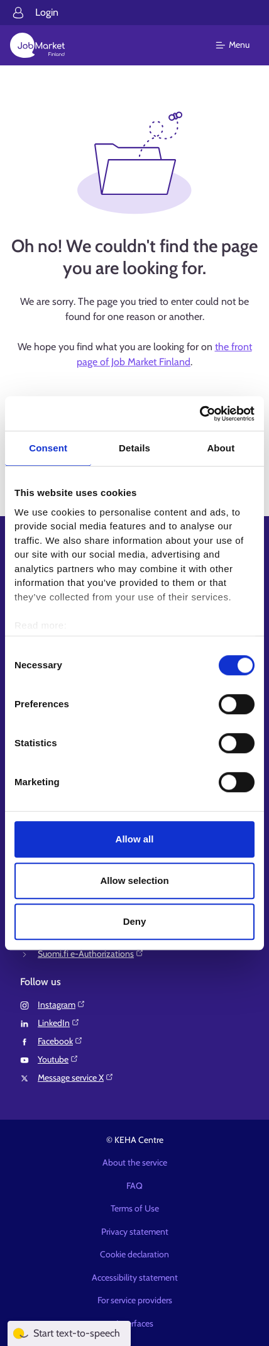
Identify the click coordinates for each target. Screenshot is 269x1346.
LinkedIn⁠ (59, 1023)
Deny (134, 921)
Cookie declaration (134, 1254)
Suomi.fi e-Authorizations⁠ (91, 953)
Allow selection (134, 880)
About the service (134, 1162)
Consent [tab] (48, 448)
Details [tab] (134, 448)
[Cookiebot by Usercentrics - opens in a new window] (200, 413)
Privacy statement (134, 1231)
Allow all (135, 839)
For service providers (134, 1300)
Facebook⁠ (60, 1041)
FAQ (134, 1185)
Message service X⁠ (76, 1077)
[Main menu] (240, 45)
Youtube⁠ (58, 1059)
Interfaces (134, 1323)
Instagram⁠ (61, 1004)
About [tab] (220, 448)
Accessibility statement (135, 1277)
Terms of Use (135, 1208)
